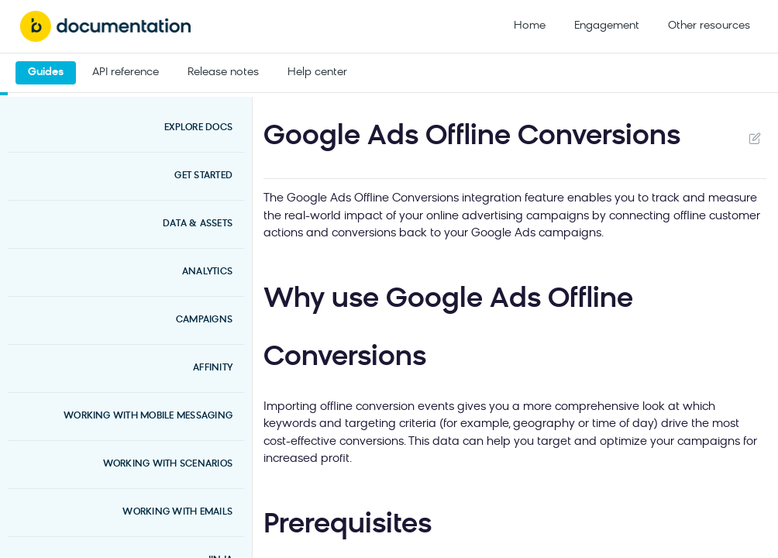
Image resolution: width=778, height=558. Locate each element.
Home (530, 26)
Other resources (709, 26)
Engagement (606, 26)
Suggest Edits (754, 138)
